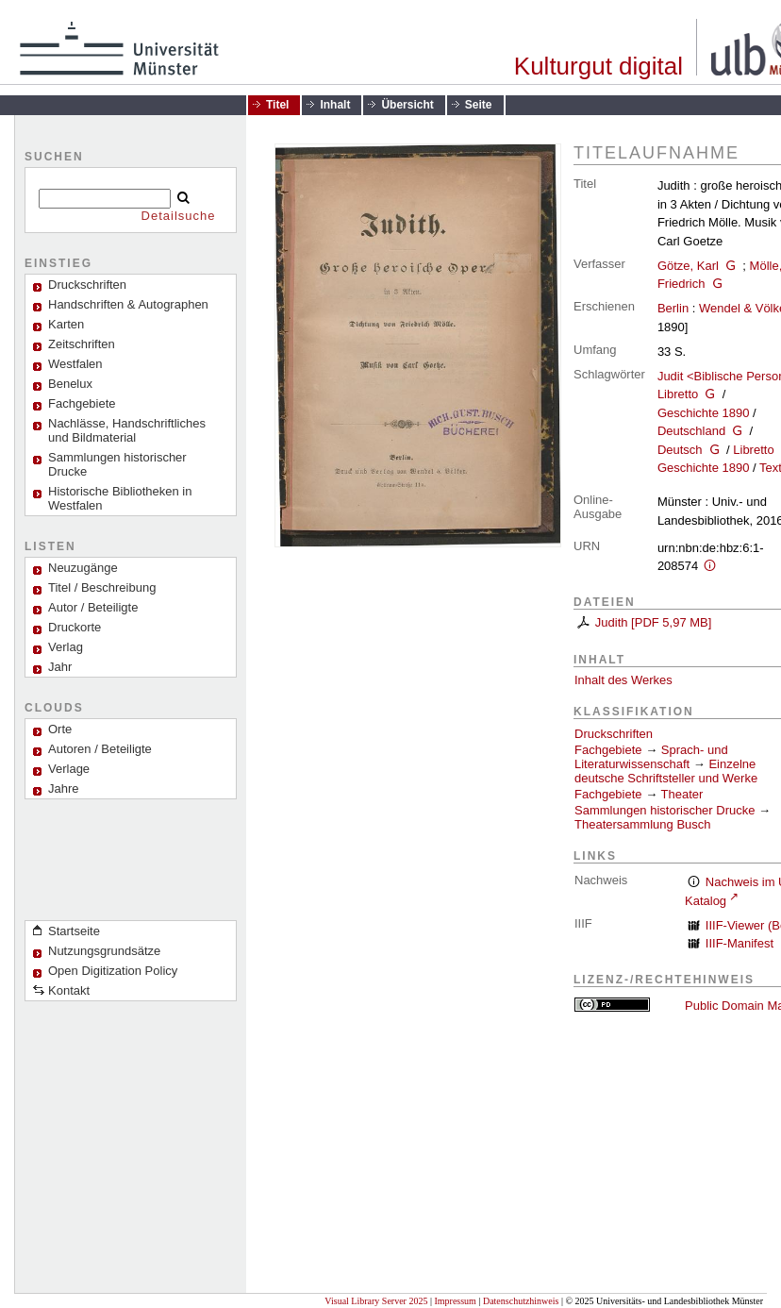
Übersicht (407, 104)
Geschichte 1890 (703, 413)
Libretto (677, 394)
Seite (478, 104)
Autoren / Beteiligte (100, 749)
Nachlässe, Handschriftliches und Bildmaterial (127, 430)
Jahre (63, 788)
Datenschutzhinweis (521, 1301)
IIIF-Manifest (739, 943)
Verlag (65, 647)
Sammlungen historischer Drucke (117, 464)
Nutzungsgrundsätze (104, 951)
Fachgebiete (82, 403)
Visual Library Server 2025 (375, 1301)
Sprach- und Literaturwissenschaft (651, 757)
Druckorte (74, 627)
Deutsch (680, 450)
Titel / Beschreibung (102, 587)
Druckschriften (613, 734)
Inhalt (335, 104)
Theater (682, 794)
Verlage (69, 769)
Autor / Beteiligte (93, 607)
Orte (60, 729)
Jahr (60, 667)
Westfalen (75, 364)
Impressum (454, 1301)
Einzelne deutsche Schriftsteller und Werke (665, 771)
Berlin (673, 308)
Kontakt (69, 990)
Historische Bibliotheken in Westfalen (119, 498)
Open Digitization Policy (112, 971)
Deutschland (691, 431)
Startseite (74, 931)
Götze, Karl (688, 266)
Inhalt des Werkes (623, 680)
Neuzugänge (83, 568)
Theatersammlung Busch (642, 824)
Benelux (70, 384)
